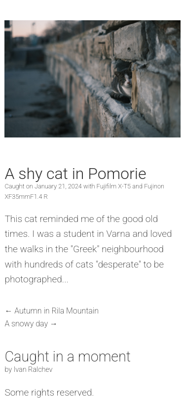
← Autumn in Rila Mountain (51, 310)
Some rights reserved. (49, 392)
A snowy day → (31, 323)
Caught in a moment (67, 356)
